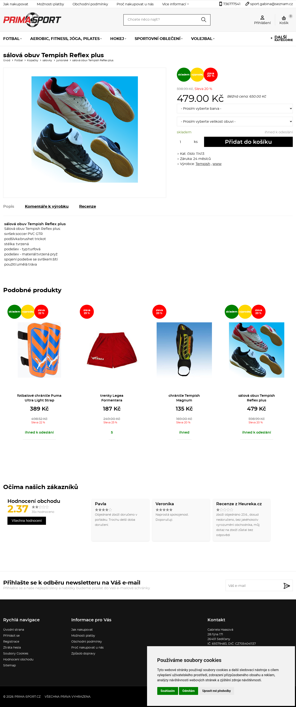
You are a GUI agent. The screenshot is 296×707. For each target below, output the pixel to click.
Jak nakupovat (15, 4)
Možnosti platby (50, 4)
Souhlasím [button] (168, 691)
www (217, 164)
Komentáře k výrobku (47, 207)
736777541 (231, 4)
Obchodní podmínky (90, 4)
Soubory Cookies (15, 653)
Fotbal (11, 39)
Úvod (6, 60)
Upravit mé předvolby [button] (216, 691)
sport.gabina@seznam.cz (271, 4)
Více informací (174, 4)
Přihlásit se (11, 635)
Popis (8, 207)
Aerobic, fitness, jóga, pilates (65, 39)
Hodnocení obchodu (18, 659)
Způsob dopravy (83, 653)
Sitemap (9, 665)
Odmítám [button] (188, 691)
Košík (286, 19)
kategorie (284, 39)
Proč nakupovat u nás (135, 4)
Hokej (117, 39)
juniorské (62, 60)
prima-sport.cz (27, 696)
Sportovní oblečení (157, 39)
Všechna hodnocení (27, 520)
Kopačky (32, 60)
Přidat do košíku (248, 142)
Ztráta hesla (12, 647)
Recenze (87, 207)
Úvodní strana (13, 629)
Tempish (203, 164)
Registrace (11, 641)
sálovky (47, 60)
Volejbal (201, 39)
